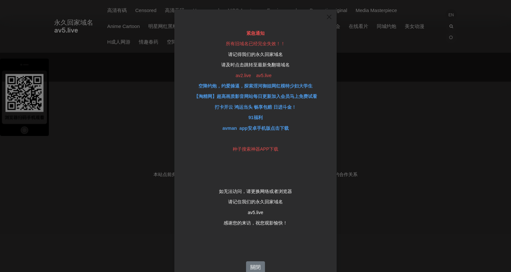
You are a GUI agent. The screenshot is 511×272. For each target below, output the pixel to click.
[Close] (329, 15)
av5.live (255, 210)
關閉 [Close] (255, 265)
